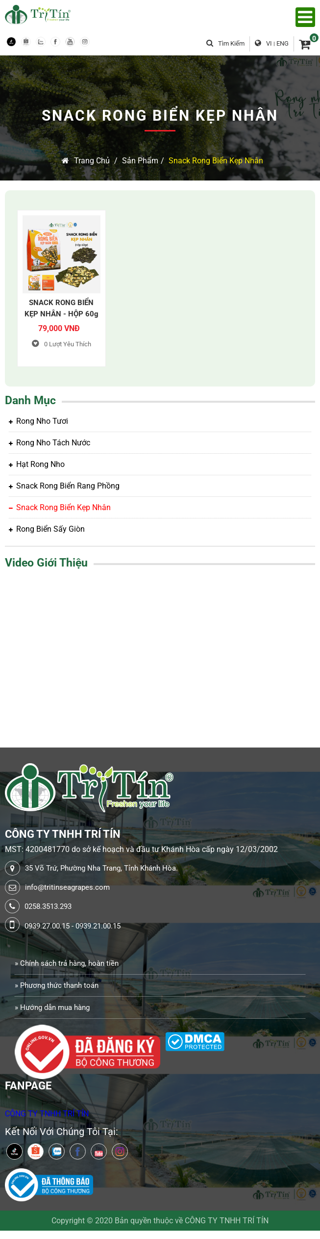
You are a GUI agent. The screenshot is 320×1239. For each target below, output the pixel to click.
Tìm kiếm (225, 43)
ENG (282, 43)
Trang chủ (86, 160)
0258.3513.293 (48, 906)
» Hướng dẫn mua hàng (52, 1007)
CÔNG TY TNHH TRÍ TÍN (47, 1113)
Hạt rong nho (37, 464)
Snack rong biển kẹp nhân (216, 160)
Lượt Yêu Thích (61, 344)
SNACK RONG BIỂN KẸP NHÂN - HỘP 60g (61, 308)
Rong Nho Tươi (38, 421)
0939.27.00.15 (47, 926)
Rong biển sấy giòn (47, 529)
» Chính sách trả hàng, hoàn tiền (67, 963)
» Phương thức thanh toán (56, 985)
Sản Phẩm (140, 160)
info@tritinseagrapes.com (67, 887)
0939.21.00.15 (98, 926)
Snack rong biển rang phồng (64, 485)
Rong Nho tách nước (49, 442)
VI (269, 43)
